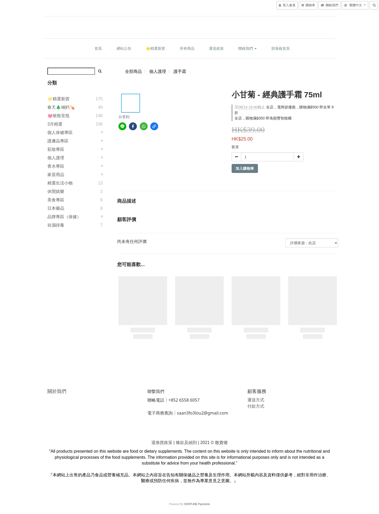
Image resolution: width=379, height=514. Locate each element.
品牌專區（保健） (64, 216)
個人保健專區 (60, 132)
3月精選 (54, 124)
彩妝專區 (55, 149)
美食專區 (55, 200)
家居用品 (55, 174)
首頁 (98, 48)
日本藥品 (55, 208)
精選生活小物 (60, 183)
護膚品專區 (57, 141)
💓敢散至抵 (58, 115)
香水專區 (55, 166)
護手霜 (179, 71)
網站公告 (124, 48)
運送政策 (216, 48)
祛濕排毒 (55, 225)
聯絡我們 (247, 48)
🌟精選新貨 (155, 48)
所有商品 (187, 48)
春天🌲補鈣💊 (61, 107)
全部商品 (133, 71)
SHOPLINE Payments (197, 504)
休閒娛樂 (55, 191)
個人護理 (55, 158)
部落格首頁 (280, 48)
